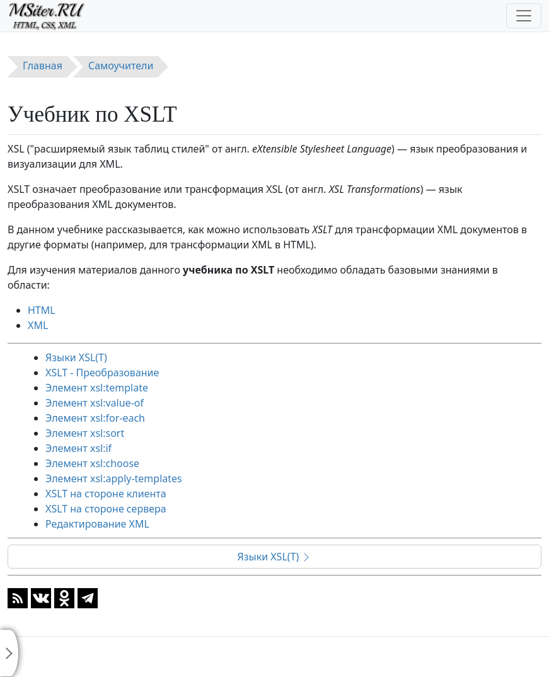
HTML (41, 310)
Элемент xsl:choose (92, 463)
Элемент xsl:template (96, 388)
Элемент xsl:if (78, 448)
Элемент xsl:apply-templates (113, 478)
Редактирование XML (97, 524)
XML (38, 325)
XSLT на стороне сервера (105, 509)
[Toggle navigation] (523, 15)
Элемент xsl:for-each (95, 418)
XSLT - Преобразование (102, 372)
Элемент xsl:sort (84, 433)
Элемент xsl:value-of (94, 403)
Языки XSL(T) (76, 357)
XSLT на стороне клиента (105, 494)
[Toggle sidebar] (9, 653)
